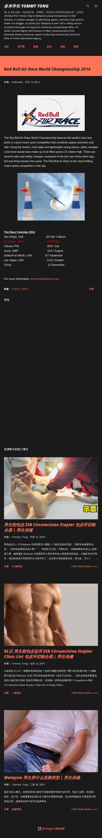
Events (16, 288)
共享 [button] (91, 288)
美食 (35, 46)
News (25, 288)
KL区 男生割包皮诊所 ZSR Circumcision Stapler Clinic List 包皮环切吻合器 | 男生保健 (48, 653)
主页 (6, 46)
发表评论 (16, 809)
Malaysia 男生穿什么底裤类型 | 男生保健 (42, 777)
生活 (49, 46)
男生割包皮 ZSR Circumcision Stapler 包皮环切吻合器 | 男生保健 (49, 527)
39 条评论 (17, 566)
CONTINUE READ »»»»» (84, 566)
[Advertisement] (51, 413)
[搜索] (88, 6)
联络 (76, 46)
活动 (62, 46)
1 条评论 (16, 692)
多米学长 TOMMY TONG (26, 6)
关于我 (21, 46)
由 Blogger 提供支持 (51, 828)
